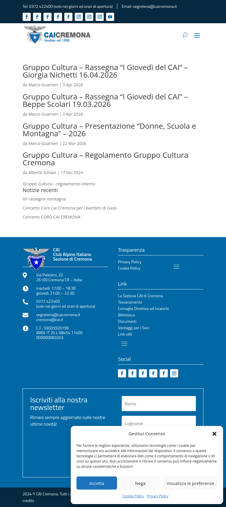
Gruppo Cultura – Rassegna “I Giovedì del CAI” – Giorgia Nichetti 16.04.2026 (105, 71)
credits (28, 500)
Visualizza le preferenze (190, 483)
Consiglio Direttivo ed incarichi (143, 309)
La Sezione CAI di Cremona (140, 296)
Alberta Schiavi (42, 172)
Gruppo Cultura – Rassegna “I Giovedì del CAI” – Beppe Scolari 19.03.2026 (105, 100)
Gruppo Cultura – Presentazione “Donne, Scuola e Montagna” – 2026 (109, 130)
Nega (140, 483)
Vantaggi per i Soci (133, 328)
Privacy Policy (157, 496)
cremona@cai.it (49, 319)
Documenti (127, 321)
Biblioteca (126, 315)
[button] (214, 434)
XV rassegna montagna (44, 199)
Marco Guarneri (43, 84)
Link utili (125, 334)
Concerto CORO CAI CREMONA (51, 217)
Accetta (96, 483)
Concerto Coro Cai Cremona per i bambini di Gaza (69, 208)
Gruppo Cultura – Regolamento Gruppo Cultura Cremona (105, 159)
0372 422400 (41, 6)
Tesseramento (130, 302)
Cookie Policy (133, 496)
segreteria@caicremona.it (155, 6)
